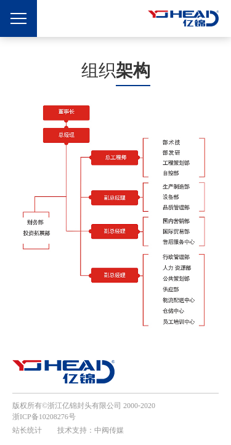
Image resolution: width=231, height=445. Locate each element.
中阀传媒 (109, 430)
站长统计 (27, 430)
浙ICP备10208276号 (44, 416)
